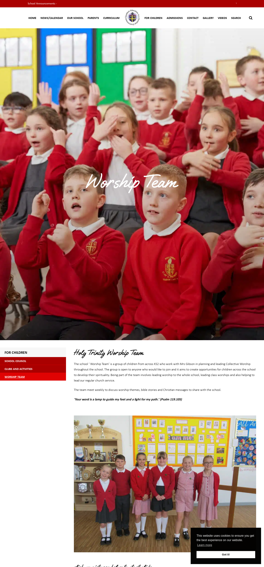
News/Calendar (52, 18)
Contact (193, 18)
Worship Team (15, 377)
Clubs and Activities (18, 369)
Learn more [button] (204, 545)
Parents (93, 18)
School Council (15, 361)
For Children (153, 18)
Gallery (208, 18)
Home (32, 18)
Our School (75, 18)
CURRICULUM (111, 18)
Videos (222, 18)
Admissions (175, 18)
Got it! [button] (226, 554)
